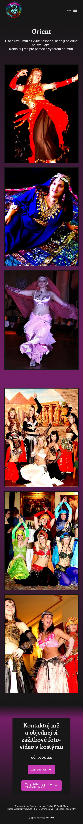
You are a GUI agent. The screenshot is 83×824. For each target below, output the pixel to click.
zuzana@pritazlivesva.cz (19, 809)
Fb (35, 809)
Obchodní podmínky (66, 809)
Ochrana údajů (46, 809)
